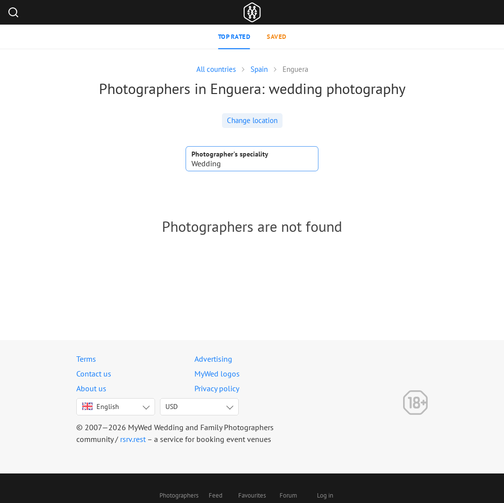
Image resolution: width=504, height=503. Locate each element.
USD (171, 406)
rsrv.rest (133, 439)
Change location (252, 120)
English (100, 406)
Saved (276, 36)
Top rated (234, 36)
